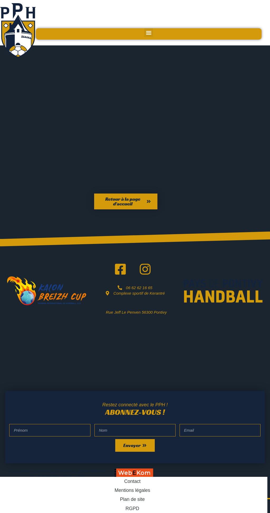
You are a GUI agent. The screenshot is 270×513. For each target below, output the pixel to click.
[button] (148, 32)
